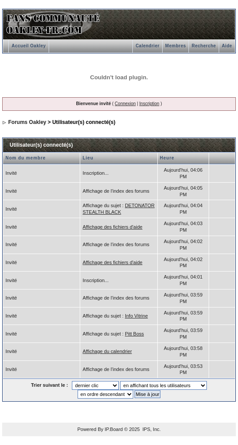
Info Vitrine (136, 315)
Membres (175, 45)
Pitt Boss (134, 333)
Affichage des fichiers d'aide (112, 227)
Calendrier (147, 45)
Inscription (149, 103)
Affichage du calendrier (106, 351)
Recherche (204, 45)
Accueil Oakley (28, 45)
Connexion (125, 103)
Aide (227, 45)
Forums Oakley (27, 122)
